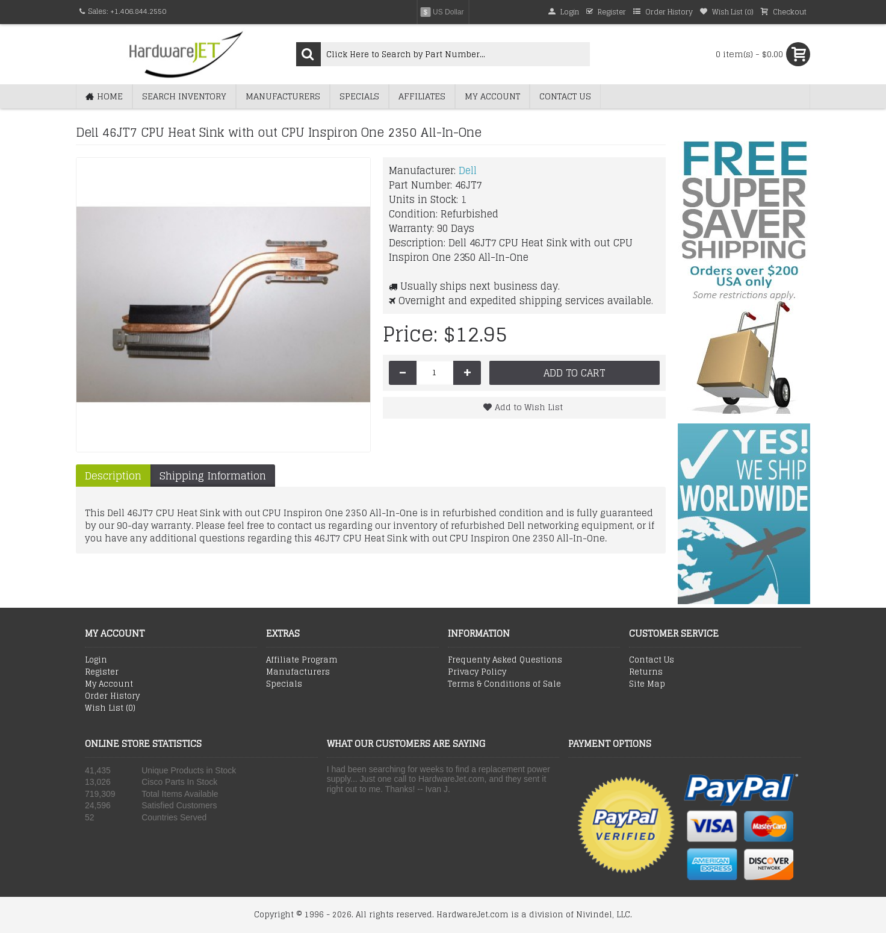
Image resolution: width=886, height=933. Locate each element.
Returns (646, 672)
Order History (112, 696)
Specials (284, 684)
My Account (109, 684)
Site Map (647, 684)
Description (113, 475)
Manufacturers (298, 672)
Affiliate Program (302, 660)
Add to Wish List (529, 406)
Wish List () (110, 708)
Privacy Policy (477, 672)
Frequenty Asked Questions (505, 660)
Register (102, 672)
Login (96, 660)
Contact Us (651, 660)
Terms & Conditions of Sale (504, 684)
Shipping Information (213, 475)
